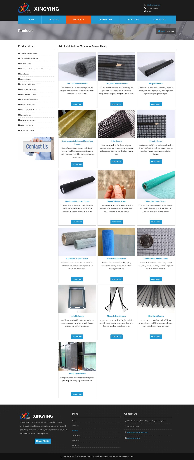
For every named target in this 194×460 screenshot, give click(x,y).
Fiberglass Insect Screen (155, 201)
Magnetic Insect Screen (116, 316)
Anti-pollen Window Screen (116, 84)
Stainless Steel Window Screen (156, 259)
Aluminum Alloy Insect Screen (77, 201)
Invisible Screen (77, 316)
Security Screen (156, 141)
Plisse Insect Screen (156, 316)
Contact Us (159, 19)
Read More (77, 104)
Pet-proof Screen (155, 84)
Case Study (133, 19)
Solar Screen (116, 141)
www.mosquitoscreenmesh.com (137, 432)
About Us (54, 19)
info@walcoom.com (153, 5)
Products (78, 19)
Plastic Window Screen (116, 259)
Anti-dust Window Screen (77, 84)
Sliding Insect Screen (77, 374)
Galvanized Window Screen (77, 259)
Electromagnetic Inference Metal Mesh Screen (35, 69)
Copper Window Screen (116, 201)
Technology (105, 19)
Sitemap (149, 11)
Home (31, 19)
